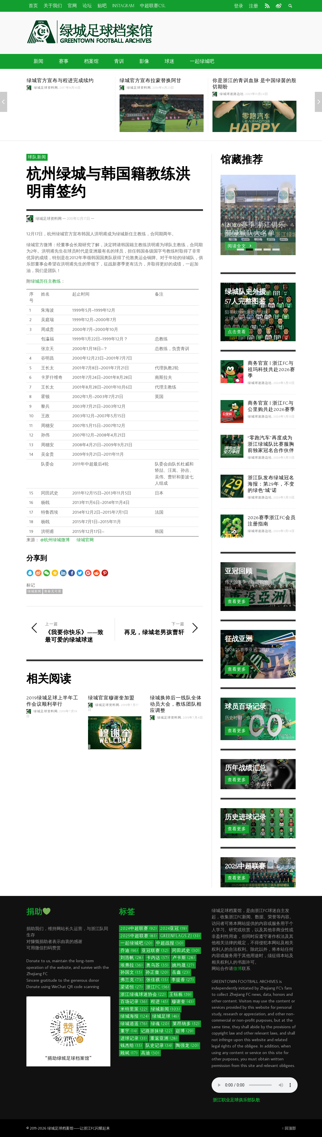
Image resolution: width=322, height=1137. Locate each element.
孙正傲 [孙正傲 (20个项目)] (157, 972)
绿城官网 (85, 539)
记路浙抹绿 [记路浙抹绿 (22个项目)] (156, 1031)
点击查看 (237, 331)
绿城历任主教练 (46, 281)
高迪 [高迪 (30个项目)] (150, 1053)
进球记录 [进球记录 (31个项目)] (133, 1038)
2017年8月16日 (70, 88)
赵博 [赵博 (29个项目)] (185, 1031)
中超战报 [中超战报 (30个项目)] (170, 943)
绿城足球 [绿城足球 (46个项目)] (165, 1016)
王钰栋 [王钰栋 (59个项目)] (180, 994)
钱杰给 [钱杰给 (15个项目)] (131, 1045)
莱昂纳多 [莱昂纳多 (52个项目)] (186, 1023)
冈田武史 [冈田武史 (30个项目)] (186, 950)
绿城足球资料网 (46, 88)
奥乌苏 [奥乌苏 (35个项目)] (157, 965)
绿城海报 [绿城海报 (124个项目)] (134, 1016)
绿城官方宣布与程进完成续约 (60, 80)
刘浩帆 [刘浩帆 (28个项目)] (131, 957)
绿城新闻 (34, 591)
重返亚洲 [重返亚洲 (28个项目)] (163, 1038)
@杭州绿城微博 (55, 539)
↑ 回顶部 (289, 1128)
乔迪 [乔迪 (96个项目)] (129, 950)
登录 (238, 6)
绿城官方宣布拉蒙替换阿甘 (151, 80)
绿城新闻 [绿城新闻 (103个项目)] (165, 1009)
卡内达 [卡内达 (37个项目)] (158, 957)
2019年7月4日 (193, 717)
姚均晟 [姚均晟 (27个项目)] (183, 965)
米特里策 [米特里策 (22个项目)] (133, 1009)
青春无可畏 (52, 591)
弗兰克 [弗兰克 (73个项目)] (131, 979)
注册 (253, 6)
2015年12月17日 (78, 219)
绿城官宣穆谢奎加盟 (111, 698)
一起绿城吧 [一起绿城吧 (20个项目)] (136, 943)
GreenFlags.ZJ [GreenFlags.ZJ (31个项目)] (180, 936)
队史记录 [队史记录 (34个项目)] (159, 1045)
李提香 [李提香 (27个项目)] (182, 979)
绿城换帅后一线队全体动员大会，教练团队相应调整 (176, 704)
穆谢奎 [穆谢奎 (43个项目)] (183, 1001)
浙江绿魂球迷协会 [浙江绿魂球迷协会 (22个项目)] (143, 994)
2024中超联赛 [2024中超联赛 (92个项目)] (138, 928)
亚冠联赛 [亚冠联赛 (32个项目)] (155, 950)
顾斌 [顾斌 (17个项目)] (129, 1053)
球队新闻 (37, 157)
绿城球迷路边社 (232, 94)
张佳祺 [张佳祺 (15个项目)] (157, 979)
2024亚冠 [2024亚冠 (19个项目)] (173, 928)
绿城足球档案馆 (60, 1128)
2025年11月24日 (256, 94)
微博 (237, 968)
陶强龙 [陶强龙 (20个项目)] (187, 1045)
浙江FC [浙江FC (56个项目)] (157, 987)
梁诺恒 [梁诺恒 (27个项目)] (131, 987)
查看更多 (237, 601)
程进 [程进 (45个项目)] (159, 1001)
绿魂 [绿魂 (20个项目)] (160, 1023)
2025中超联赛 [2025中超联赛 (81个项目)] (138, 936)
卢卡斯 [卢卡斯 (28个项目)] (183, 957)
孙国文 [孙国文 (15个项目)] (131, 972)
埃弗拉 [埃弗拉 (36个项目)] (131, 965)
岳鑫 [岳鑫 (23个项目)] (181, 972)
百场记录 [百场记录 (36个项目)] (133, 1001)
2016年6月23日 (163, 88)
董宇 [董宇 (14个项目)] (128, 1031)
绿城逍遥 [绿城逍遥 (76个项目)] (133, 1023)
